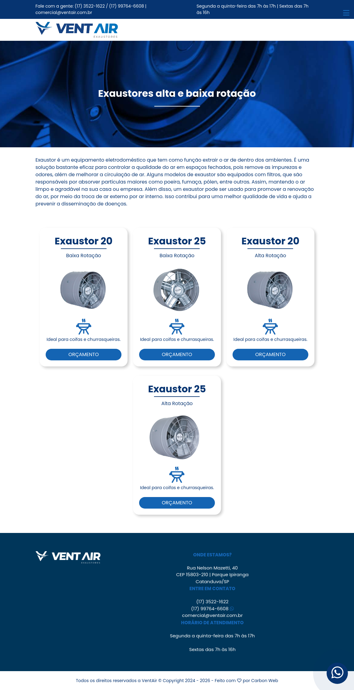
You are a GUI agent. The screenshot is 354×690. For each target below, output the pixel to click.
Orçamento (83, 354)
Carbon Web (264, 681)
